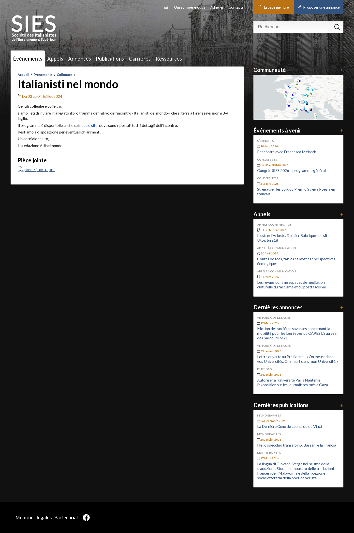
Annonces (79, 58)
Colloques (65, 75)
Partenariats (67, 517)
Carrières (140, 58)
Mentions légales (33, 517)
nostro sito (88, 125)
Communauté (298, 70)
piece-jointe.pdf (36, 169)
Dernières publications (298, 405)
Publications (110, 58)
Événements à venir (298, 130)
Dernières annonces (298, 307)
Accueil (23, 75)
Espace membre (274, 7)
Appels (55, 58)
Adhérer (217, 7)
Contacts (236, 7)
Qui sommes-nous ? (190, 7)
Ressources (169, 58)
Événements (27, 58)
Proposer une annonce (319, 7)
